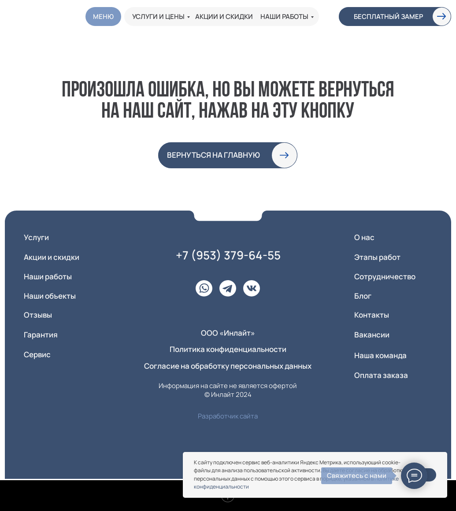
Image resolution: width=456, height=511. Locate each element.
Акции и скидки (224, 16)
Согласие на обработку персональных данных (227, 366)
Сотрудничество (384, 276)
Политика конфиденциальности (228, 349)
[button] (442, 16)
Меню (103, 16)
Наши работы (284, 16)
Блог (362, 296)
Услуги (36, 237)
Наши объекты (50, 296)
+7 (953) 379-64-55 (228, 255)
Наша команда (380, 355)
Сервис (37, 354)
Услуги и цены (158, 16)
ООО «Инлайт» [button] (228, 333)
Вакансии (371, 335)
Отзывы (38, 315)
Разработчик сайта (228, 416)
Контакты (371, 315)
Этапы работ (377, 257)
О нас (364, 237)
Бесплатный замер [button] (388, 16)
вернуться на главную (213, 155)
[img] (35, 16)
